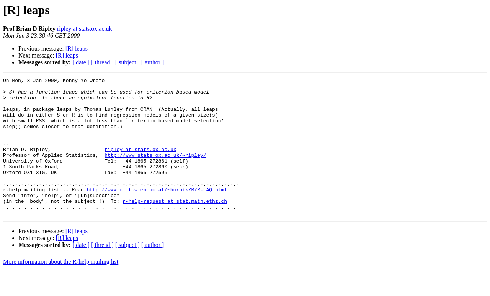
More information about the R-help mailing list (60, 289)
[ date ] (81, 62)
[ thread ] (102, 62)
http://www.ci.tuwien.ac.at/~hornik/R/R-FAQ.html (157, 212)
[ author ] (152, 62)
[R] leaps (76, 48)
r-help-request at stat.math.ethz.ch (174, 226)
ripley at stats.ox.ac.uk (84, 28)
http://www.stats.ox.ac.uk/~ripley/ (155, 171)
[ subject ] (127, 62)
